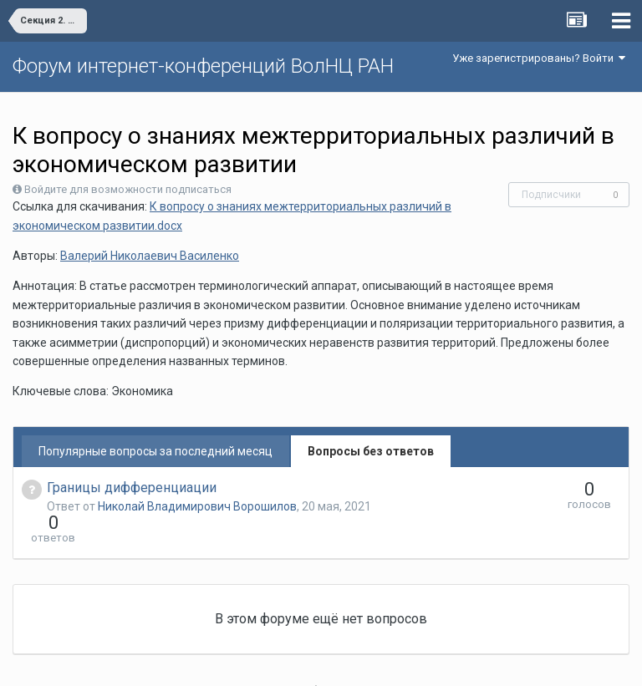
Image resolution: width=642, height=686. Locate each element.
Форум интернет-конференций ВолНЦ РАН (203, 66)
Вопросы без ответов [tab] (371, 451)
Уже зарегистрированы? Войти (538, 58)
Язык (270, 661)
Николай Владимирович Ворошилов (197, 506)
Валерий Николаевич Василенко (149, 255)
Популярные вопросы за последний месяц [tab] (155, 451)
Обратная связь (347, 661)
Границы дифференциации (132, 487)
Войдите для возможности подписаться (128, 189)
